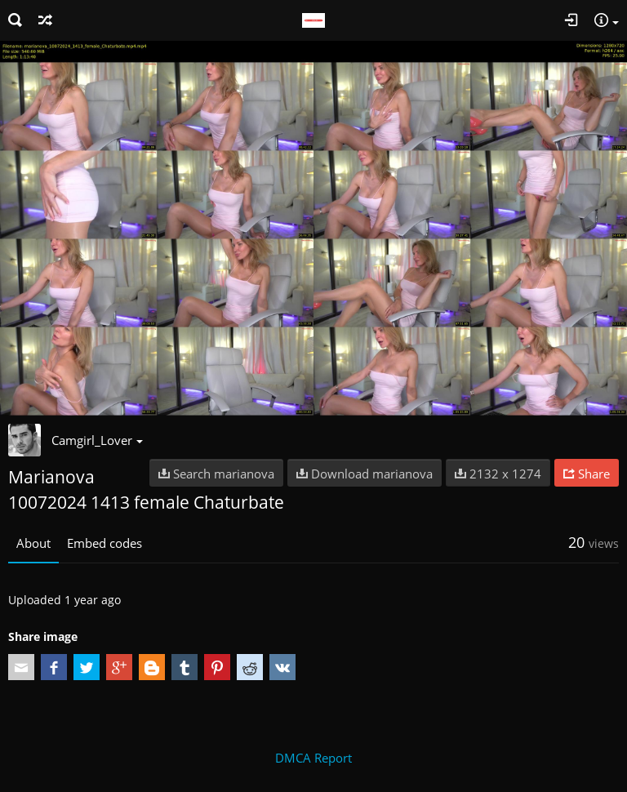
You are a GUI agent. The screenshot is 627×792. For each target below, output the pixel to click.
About (33, 543)
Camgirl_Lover (97, 440)
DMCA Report (313, 758)
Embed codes (104, 543)
